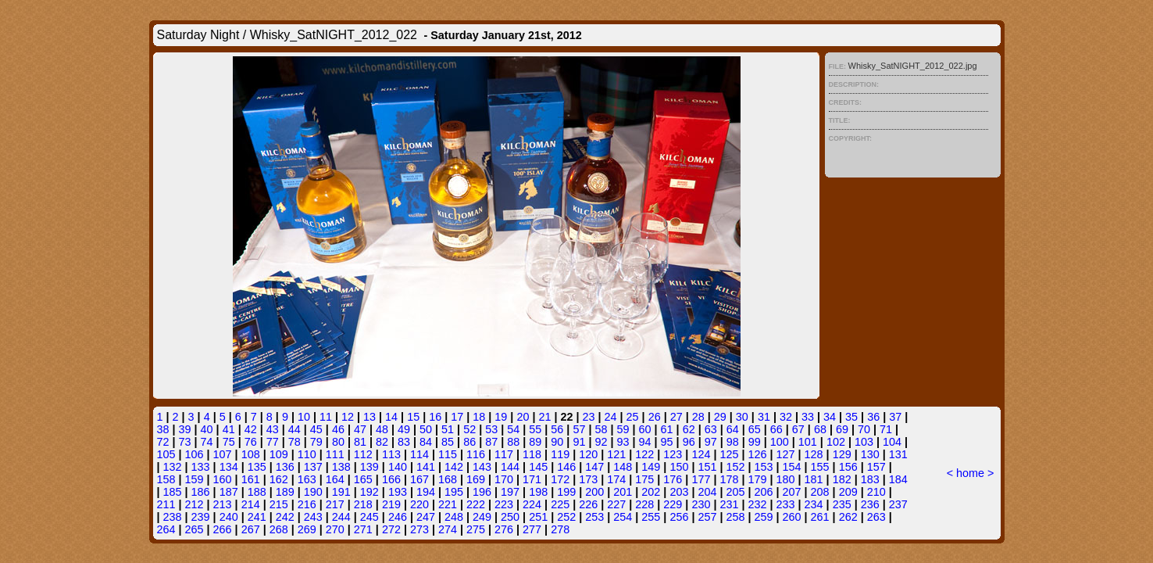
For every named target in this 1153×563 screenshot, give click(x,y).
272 (391, 529)
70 (864, 429)
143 (482, 467)
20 (522, 417)
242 (285, 517)
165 (363, 479)
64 (732, 429)
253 (594, 517)
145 (538, 467)
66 (776, 429)
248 (453, 517)
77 (272, 442)
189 (285, 492)
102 (835, 442)
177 (700, 479)
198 (538, 492)
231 (728, 504)
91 (579, 442)
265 (194, 529)
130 (870, 454)
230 (700, 504)
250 (510, 517)
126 (757, 454)
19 (500, 417)
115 (447, 454)
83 (404, 442)
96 (689, 442)
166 (391, 479)
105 (166, 454)
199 (566, 492)
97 (711, 442)
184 (898, 479)
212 (194, 504)
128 (814, 454)
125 (728, 454)
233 (785, 504)
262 (848, 517)
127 (785, 454)
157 (876, 467)
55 (535, 429)
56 (557, 429)
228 (644, 504)
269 (307, 529)
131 (898, 454)
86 (469, 442)
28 (698, 417)
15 (413, 417)
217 (335, 504)
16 (435, 417)
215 (279, 504)
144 (510, 467)
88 (513, 442)
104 (892, 442)
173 (588, 479)
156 (848, 467)
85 (447, 442)
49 (404, 429)
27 (676, 417)
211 (166, 504)
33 (807, 417)
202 (650, 492)
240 (229, 517)
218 (363, 504)
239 (200, 517)
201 (622, 492)
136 (285, 467)
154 (792, 467)
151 (707, 467)
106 (194, 454)
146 (566, 467)
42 (251, 429)
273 (419, 529)
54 (513, 429)
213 (222, 504)
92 (600, 442)
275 (475, 529)
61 (667, 429)
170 (503, 479)
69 (842, 429)
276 (503, 529)
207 (792, 492)
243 (313, 517)
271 (363, 529)
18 (479, 417)
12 (347, 417)
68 (820, 429)
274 (447, 529)
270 (335, 529)
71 (886, 429)
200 (594, 492)
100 (779, 442)
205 (735, 492)
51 (447, 429)
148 (622, 467)
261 (820, 517)
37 (895, 417)
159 (194, 479)
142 (453, 467)
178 (728, 479)
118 (532, 454)
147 (594, 467)
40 (207, 429)
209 (848, 492)
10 (304, 417)
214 (250, 504)
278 (560, 529)
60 (645, 429)
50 (425, 429)
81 (360, 442)
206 (764, 492)
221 (447, 504)
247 (425, 517)
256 (678, 517)
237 (898, 504)
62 (689, 429)
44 (294, 429)
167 (419, 479)
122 (644, 454)
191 (341, 492)
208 (820, 492)
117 (503, 454)
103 (864, 442)
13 (369, 417)
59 (622, 429)
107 (222, 454)
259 (764, 517)
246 (397, 517)
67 (798, 429)
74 (207, 442)
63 (711, 429)
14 (391, 417)
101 (807, 442)
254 (622, 517)
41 (229, 429)
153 (764, 467)
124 (700, 454)
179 (757, 479)
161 (250, 479)
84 (425, 442)
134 (229, 467)
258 (735, 517)
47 (360, 429)
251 (538, 517)
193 (397, 492)
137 (313, 467)
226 (588, 504)
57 (579, 429)
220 (419, 504)
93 (622, 442)
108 (250, 454)
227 (616, 504)
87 (491, 442)
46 (338, 429)
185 (172, 492)
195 (453, 492)
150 (678, 467)
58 (600, 429)
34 (829, 417)
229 (672, 504)
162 (279, 479)
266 (222, 529)
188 (257, 492)
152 (735, 467)
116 (475, 454)
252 (566, 517)
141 (425, 467)
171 (532, 479)
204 (707, 492)
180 (785, 479)
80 (338, 442)
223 (503, 504)
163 (307, 479)
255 (650, 517)
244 (341, 517)
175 (644, 479)
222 (475, 504)
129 (842, 454)
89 (535, 442)
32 (786, 417)
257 (707, 517)
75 (229, 442)
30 (742, 417)
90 (557, 442)
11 (325, 417)
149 (650, 467)
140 (397, 467)
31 (764, 417)
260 (792, 517)
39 (185, 429)
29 (720, 417)
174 (616, 479)
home (970, 473)
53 (491, 429)
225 (560, 504)
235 (842, 504)
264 (166, 529)
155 (820, 467)
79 (316, 442)
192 (369, 492)
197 (510, 492)
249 (482, 517)
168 (447, 479)
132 (172, 467)
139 (369, 467)
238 (172, 517)
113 (391, 454)
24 (611, 417)
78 (294, 442)
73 (185, 442)
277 (532, 529)
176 (672, 479)
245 (369, 517)
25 (632, 417)
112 (363, 454)
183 (870, 479)
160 (222, 479)
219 (391, 504)
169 (475, 479)
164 (335, 479)
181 (814, 479)
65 (754, 429)
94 (645, 442)
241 (257, 517)
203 (678, 492)
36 (873, 417)
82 (382, 442)
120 (588, 454)
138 (341, 467)
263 (876, 517)
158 (166, 479)
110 (307, 454)
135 (257, 467)
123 (672, 454)
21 (544, 417)
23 (589, 417)
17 (457, 417)
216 (307, 504)
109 (279, 454)
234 (814, 504)
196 (482, 492)
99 (754, 442)
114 (419, 454)
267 (250, 529)
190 (313, 492)
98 (732, 442)
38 (163, 429)
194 (425, 492)
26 (654, 417)
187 (229, 492)
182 (842, 479)
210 (876, 492)
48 (382, 429)
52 (469, 429)
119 (560, 454)
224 (532, 504)
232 (757, 504)
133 (200, 467)
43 (272, 429)
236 (870, 504)
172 (560, 479)
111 (335, 454)
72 (163, 442)
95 (667, 442)
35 (851, 417)
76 (251, 442)
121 (616, 454)
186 (200, 492)
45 (316, 429)
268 (279, 529)
